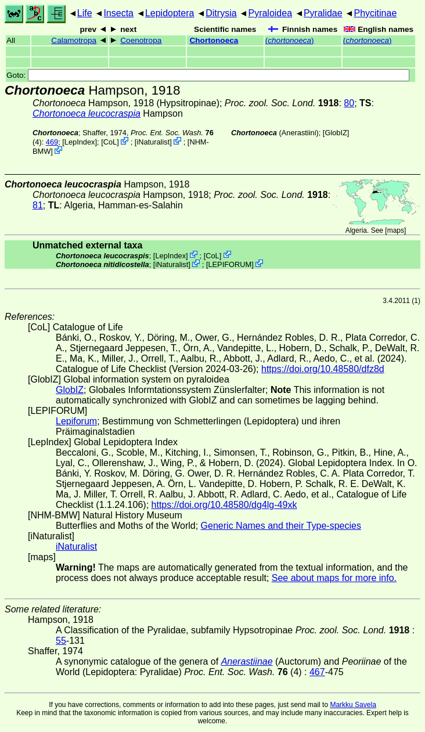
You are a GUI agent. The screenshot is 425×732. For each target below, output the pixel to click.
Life (84, 13)
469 (52, 142)
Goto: (207, 75)
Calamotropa (73, 40)
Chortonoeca (214, 40)
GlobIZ (336, 132)
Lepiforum (76, 421)
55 (61, 641)
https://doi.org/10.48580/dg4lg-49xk (224, 505)
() (289, 40)
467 (317, 672)
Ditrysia (221, 13)
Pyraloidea (270, 13)
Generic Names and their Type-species (281, 526)
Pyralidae (323, 13)
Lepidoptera (170, 13)
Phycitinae (375, 13)
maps (395, 230)
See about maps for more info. (334, 578)
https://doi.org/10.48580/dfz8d (322, 369)
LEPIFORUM (229, 264)
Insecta (118, 13)
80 (349, 103)
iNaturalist (153, 142)
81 (38, 205)
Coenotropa (140, 40)
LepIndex (79, 142)
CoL (110, 142)
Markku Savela (353, 705)
